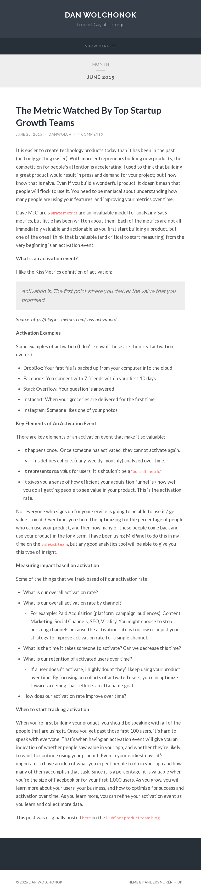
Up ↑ (181, 883)
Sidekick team (56, 545)
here (87, 818)
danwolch (60, 135)
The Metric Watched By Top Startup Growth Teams (98, 116)
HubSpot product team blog (137, 818)
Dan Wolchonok (100, 15)
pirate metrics (66, 213)
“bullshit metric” (148, 472)
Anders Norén (159, 883)
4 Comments (91, 135)
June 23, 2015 (29, 135)
